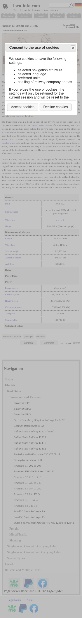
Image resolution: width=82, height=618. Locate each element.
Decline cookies (55, 107)
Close (73, 48)
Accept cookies (23, 107)
